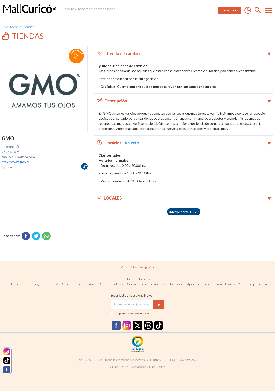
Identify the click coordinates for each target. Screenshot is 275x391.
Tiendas (144, 279)
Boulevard (12, 284)
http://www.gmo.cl (15, 162)
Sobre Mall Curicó (59, 284)
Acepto (132, 313)
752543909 (10, 152)
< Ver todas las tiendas (18, 27)
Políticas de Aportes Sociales (191, 284)
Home (130, 279)
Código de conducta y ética (146, 284)
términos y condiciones (136, 313)
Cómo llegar (33, 284)
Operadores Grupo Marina (147, 367)
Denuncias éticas (110, 284)
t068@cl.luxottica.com (18, 157)
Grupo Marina (119, 367)
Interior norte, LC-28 (184, 212)
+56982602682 (187, 360)
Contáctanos (85, 284)
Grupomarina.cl (259, 284)
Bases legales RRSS (230, 284)
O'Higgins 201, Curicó (161, 360)
